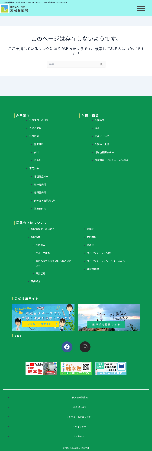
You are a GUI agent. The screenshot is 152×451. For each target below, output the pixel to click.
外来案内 (23, 115)
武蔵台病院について (31, 222)
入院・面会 (90, 115)
